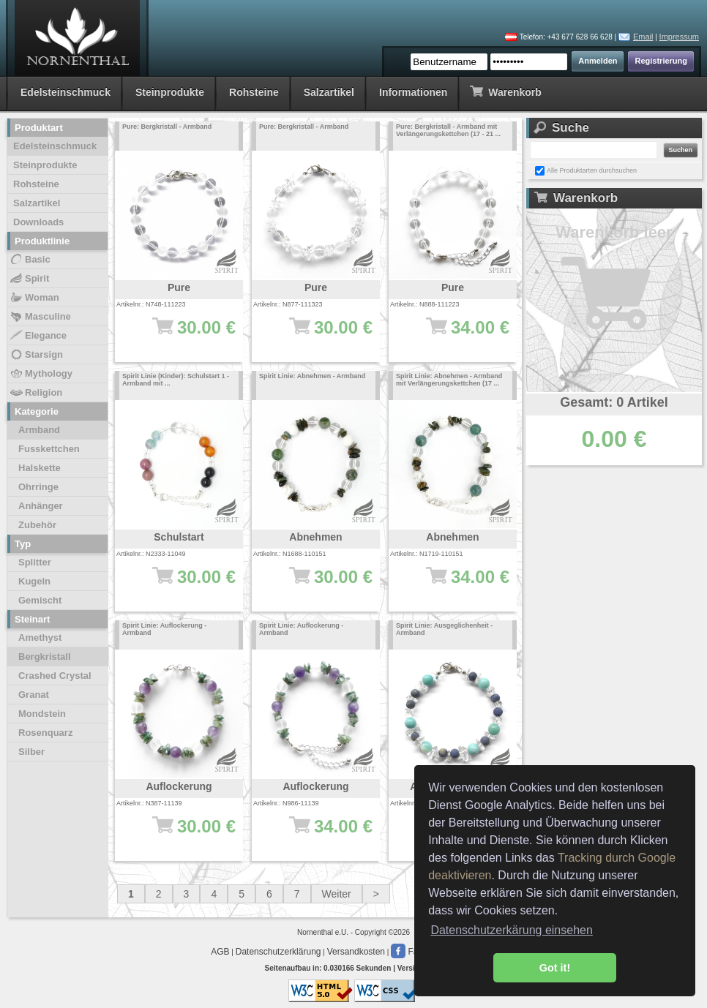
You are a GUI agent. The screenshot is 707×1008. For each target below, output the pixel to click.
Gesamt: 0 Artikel (613, 402)
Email (643, 36)
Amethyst (39, 637)
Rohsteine (254, 92)
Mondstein (42, 713)
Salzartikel (329, 92)
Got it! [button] (554, 968)
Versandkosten (356, 952)
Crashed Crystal (54, 675)
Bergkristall (44, 656)
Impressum (679, 36)
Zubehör (37, 524)
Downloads (38, 222)
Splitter (34, 562)
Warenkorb (505, 91)
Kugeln (34, 581)
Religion (35, 392)
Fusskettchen (49, 448)
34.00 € (460, 334)
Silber (31, 751)
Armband (39, 429)
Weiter (336, 894)
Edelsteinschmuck (65, 92)
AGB (220, 952)
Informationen (413, 92)
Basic (29, 259)
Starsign (36, 354)
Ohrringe (38, 486)
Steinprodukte (169, 92)
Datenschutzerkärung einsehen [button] (511, 930)
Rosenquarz (45, 732)
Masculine (40, 316)
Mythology (40, 373)
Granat (33, 694)
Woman (34, 297)
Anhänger (40, 505)
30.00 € (186, 583)
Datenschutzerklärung (278, 952)
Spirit (29, 278)
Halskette (39, 467)
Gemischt (39, 600)
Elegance (38, 335)
